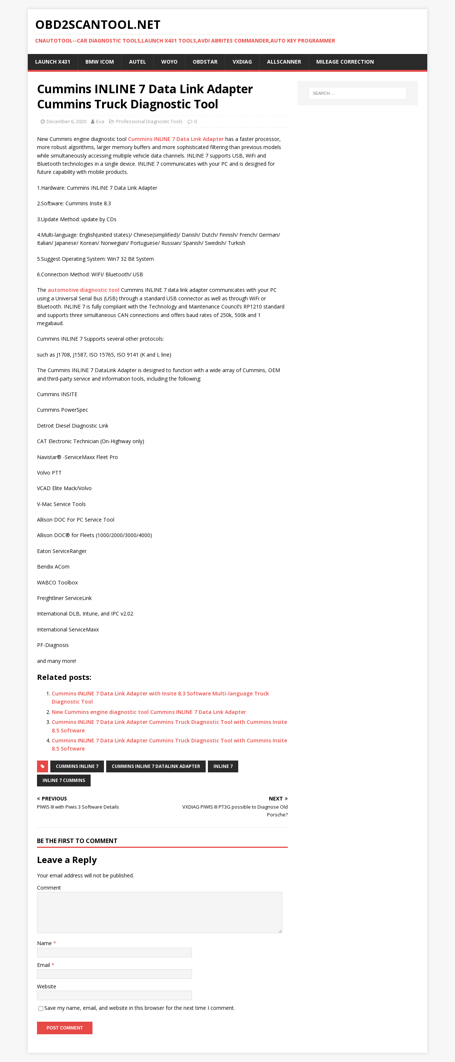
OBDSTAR (205, 61)
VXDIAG (242, 61)
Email (44, 964)
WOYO (169, 61)
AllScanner (284, 61)
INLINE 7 (223, 766)
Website (46, 986)
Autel (137, 61)
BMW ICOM (99, 61)
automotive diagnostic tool (83, 289)
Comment (49, 887)
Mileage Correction (345, 61)
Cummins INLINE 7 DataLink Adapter (156, 766)
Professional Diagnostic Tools (149, 121)
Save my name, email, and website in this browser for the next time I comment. (139, 1007)
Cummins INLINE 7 (77, 766)
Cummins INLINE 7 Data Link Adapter (176, 138)
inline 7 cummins (64, 780)
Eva (100, 121)
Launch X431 (52, 61)
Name (45, 943)
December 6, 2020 (66, 121)
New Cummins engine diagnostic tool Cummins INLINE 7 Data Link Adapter (149, 711)
